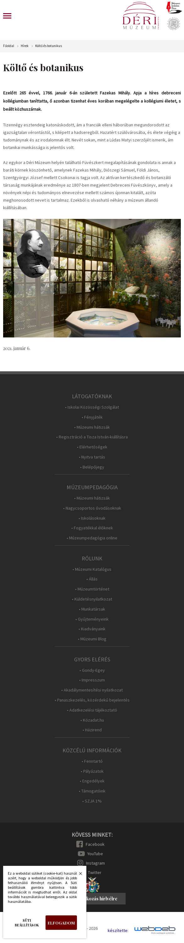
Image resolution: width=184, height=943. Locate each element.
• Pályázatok (92, 771)
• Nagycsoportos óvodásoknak (92, 508)
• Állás (92, 579)
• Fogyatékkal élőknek (92, 528)
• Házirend (92, 730)
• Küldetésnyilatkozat (92, 599)
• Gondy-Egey (92, 670)
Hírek (25, 46)
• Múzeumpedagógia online (92, 538)
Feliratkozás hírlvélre (94, 899)
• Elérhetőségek (92, 447)
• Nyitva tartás (92, 457)
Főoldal (8, 46)
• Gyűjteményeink (92, 619)
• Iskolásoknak (92, 518)
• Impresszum (92, 680)
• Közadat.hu (92, 720)
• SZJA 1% (92, 801)
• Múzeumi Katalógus (92, 569)
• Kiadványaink (92, 629)
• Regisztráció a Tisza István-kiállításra (92, 437)
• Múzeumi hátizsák (92, 427)
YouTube (95, 853)
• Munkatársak (92, 609)
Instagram (95, 863)
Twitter (94, 872)
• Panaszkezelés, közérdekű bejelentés (92, 700)
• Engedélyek (92, 781)
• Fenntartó (92, 761)
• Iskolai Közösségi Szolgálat (92, 407)
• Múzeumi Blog (92, 639)
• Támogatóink (92, 791)
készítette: (118, 930)
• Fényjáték (92, 417)
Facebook (95, 844)
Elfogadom (61, 922)
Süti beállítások (27, 922)
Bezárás (77, 875)
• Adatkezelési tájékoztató (92, 710)
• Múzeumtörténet (92, 589)
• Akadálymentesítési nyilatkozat (92, 690)
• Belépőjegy (92, 467)
